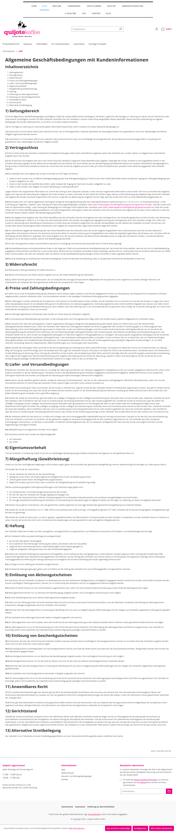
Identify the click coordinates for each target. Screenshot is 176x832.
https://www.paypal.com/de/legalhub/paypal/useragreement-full (120, 204)
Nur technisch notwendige (118, 828)
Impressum (80, 806)
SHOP (44, 6)
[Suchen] (120, 29)
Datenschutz (67, 806)
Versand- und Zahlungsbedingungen (76, 776)
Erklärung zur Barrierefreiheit (100, 806)
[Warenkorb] (166, 29)
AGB (63, 769)
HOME (34, 6)
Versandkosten (94, 814)
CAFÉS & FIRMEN (94, 6)
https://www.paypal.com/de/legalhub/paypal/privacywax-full (128, 207)
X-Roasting (70, 13)
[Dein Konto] (157, 29)
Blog (108, 13)
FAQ (84, 13)
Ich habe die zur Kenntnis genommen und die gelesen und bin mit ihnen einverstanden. (145, 782)
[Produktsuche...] (95, 29)
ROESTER (111, 6)
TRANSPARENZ (73, 6)
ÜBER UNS (56, 6)
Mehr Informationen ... (77, 828)
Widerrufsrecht (67, 773)
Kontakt (96, 13)
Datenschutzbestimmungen (145, 779)
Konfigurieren (140, 828)
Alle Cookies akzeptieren (161, 828)
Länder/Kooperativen (132, 6)
